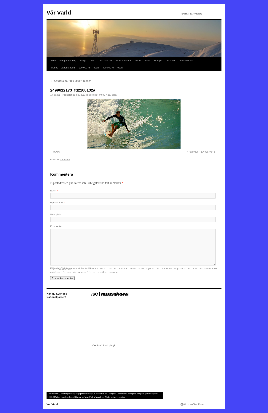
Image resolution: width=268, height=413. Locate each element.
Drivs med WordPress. (194, 404)
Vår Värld (59, 12)
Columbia (121, 394)
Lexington (112, 394)
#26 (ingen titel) (67, 60)
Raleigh (130, 394)
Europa (158, 60)
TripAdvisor (100, 397)
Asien (138, 60)
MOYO (56, 152)
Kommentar (56, 226)
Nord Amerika (123, 60)
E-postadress (57, 202)
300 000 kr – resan (113, 67)
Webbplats (55, 214)
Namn (54, 190)
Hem (53, 60)
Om (92, 60)
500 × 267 (106, 95)
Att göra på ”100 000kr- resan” (70, 80)
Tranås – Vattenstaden (63, 67)
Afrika (147, 60)
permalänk (65, 159)
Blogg (83, 60)
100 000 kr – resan (89, 67)
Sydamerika (186, 60)
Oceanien (171, 60)
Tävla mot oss (104, 60)
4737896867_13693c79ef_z (201, 152)
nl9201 (56, 95)
